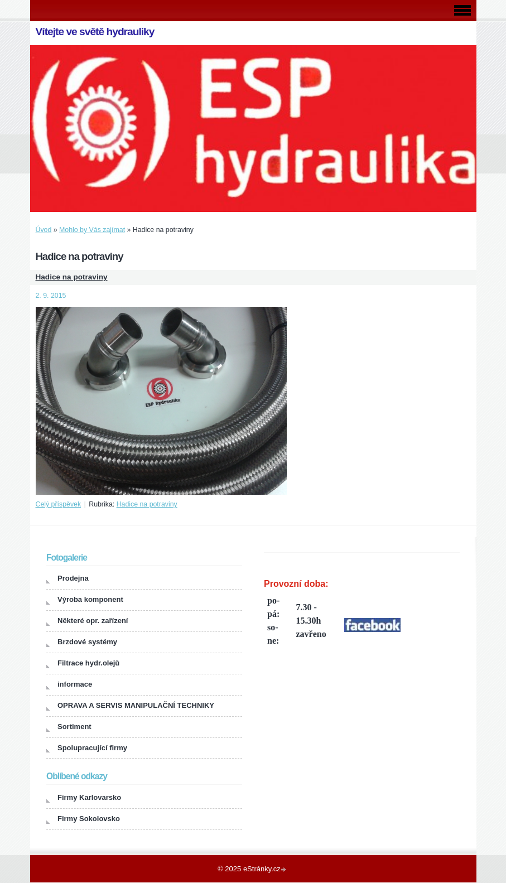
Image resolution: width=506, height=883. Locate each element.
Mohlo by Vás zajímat (92, 230)
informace (74, 684)
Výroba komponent (90, 599)
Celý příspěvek (58, 504)
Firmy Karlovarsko (89, 797)
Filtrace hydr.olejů (88, 663)
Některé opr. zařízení (92, 620)
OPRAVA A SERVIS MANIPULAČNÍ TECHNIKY (135, 705)
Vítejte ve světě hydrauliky (95, 31)
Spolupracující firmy (92, 748)
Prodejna (73, 578)
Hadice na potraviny (72, 277)
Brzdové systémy (87, 642)
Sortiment (74, 726)
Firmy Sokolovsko (88, 818)
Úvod (44, 230)
